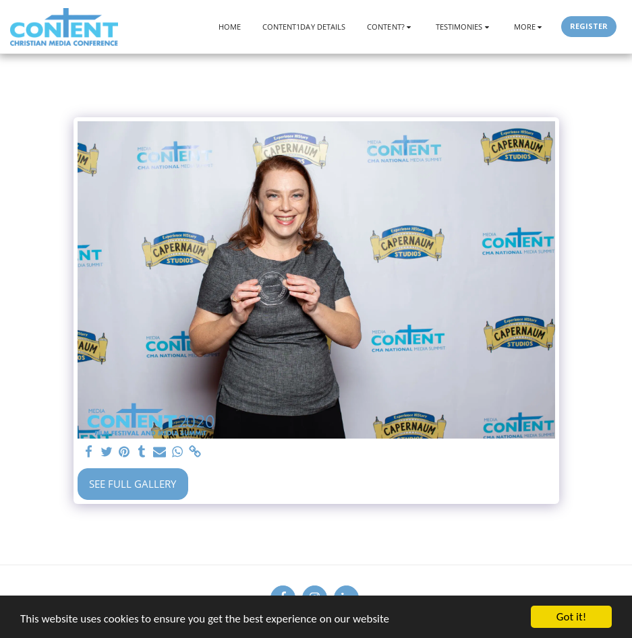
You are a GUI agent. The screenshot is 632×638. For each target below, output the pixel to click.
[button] (390, 26)
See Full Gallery (132, 483)
